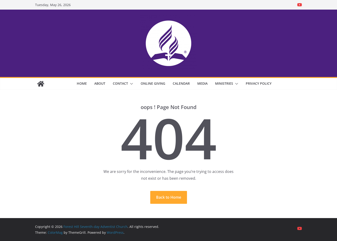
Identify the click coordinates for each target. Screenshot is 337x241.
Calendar (181, 83)
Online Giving (153, 83)
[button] (130, 83)
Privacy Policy (258, 83)
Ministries (224, 83)
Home (82, 83)
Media (202, 83)
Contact (120, 83)
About (99, 83)
